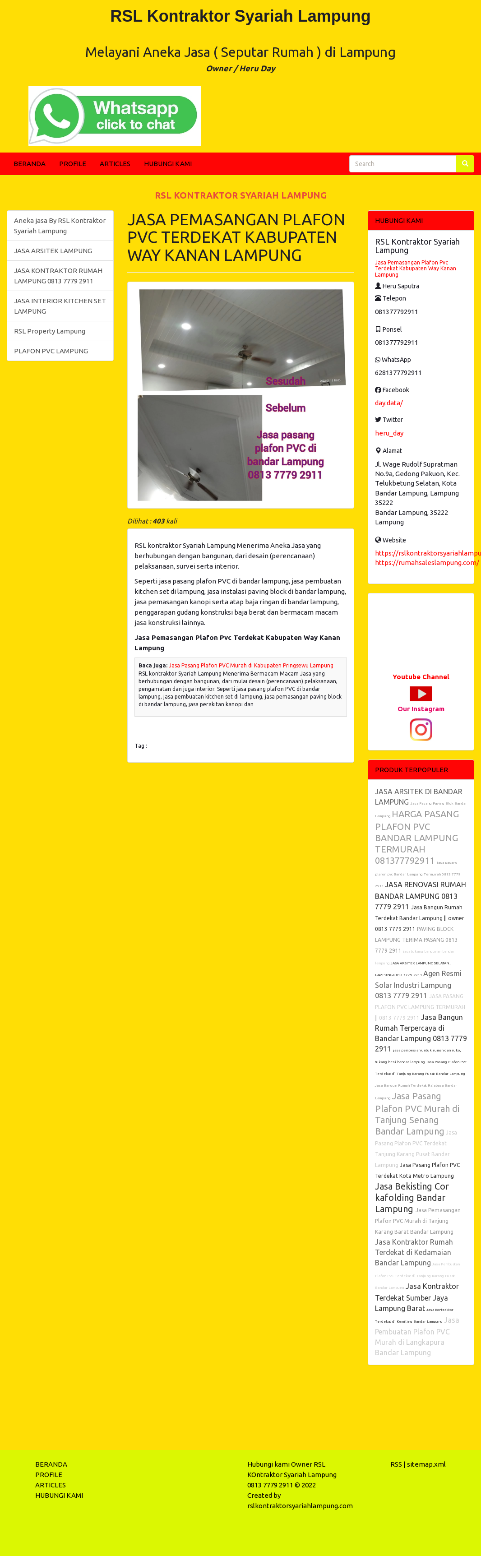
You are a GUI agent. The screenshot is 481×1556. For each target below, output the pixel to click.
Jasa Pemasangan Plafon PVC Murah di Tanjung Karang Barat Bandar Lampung (418, 1221)
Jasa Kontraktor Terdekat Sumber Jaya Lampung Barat (417, 1297)
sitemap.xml (426, 1464)
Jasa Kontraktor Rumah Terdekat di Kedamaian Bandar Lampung (414, 1252)
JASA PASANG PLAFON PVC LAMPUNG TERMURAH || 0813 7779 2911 (420, 1007)
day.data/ (389, 403)
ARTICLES (115, 163)
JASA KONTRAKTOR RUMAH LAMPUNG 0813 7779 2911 (58, 276)
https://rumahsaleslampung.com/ (427, 562)
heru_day (389, 433)
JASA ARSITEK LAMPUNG (53, 251)
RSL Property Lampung (49, 331)
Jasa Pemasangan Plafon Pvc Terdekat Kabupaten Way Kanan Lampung (415, 268)
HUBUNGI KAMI (168, 163)
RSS (396, 1464)
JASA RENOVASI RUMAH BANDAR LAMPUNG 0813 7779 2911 (420, 895)
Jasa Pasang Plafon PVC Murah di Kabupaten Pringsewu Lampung (251, 665)
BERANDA (30, 163)
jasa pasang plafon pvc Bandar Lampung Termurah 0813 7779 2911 (418, 874)
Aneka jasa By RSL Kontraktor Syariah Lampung (60, 226)
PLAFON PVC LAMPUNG (51, 351)
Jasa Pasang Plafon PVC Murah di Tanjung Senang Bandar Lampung (417, 1113)
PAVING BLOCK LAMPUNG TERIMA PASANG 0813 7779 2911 (416, 940)
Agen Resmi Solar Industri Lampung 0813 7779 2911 (418, 984)
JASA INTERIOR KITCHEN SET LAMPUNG (60, 306)
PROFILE (72, 163)
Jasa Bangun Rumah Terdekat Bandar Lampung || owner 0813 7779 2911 (419, 918)
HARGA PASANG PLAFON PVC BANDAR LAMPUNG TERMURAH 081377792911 (417, 837)
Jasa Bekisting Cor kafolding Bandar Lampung (412, 1197)
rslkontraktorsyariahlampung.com (300, 1506)
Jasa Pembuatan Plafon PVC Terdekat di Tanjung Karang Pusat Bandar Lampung (417, 1276)
